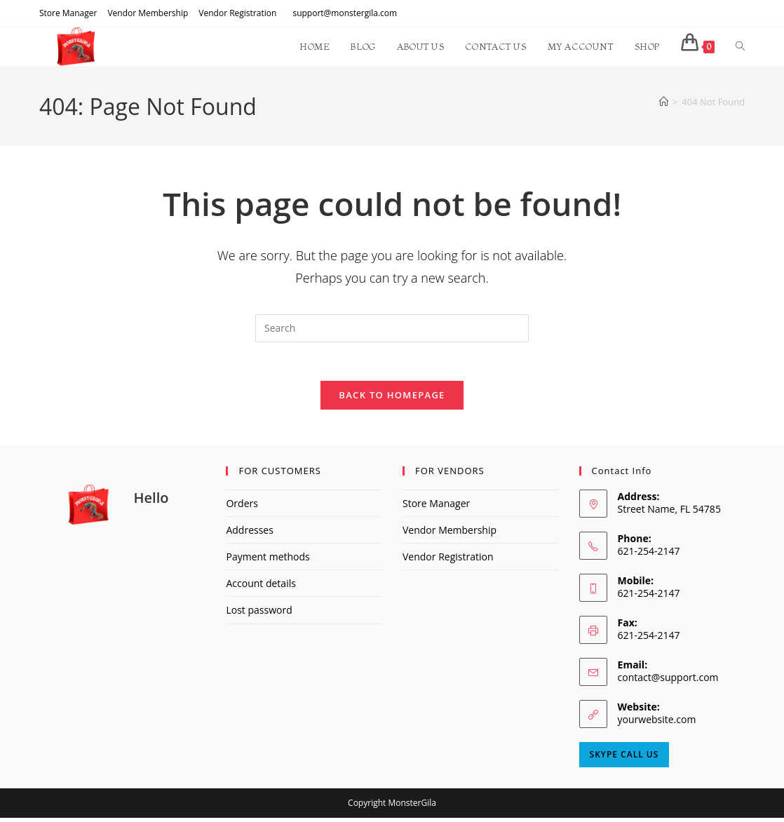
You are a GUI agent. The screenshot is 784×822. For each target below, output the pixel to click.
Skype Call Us (624, 758)
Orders (241, 507)
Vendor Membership (147, 13)
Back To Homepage (392, 399)
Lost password (259, 614)
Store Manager (68, 13)
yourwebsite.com (657, 723)
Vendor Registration (237, 13)
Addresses (249, 534)
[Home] (663, 101)
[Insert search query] (392, 328)
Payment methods (267, 560)
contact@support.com (668, 681)
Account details (260, 587)
